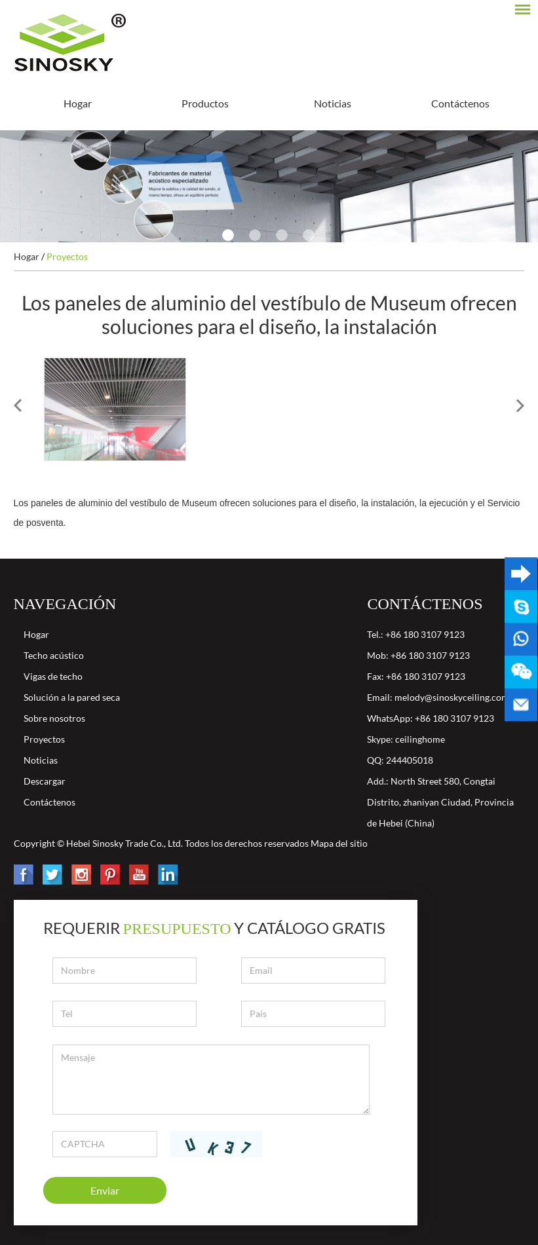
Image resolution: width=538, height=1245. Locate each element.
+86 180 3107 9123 (454, 718)
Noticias (332, 103)
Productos (205, 103)
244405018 (409, 760)
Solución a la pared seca (72, 697)
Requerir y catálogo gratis (214, 927)
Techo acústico (54, 655)
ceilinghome (420, 739)
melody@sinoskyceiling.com (451, 697)
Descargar (45, 781)
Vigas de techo (53, 676)
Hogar (78, 103)
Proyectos (67, 256)
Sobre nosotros (54, 718)
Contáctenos (460, 103)
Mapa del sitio (339, 843)
